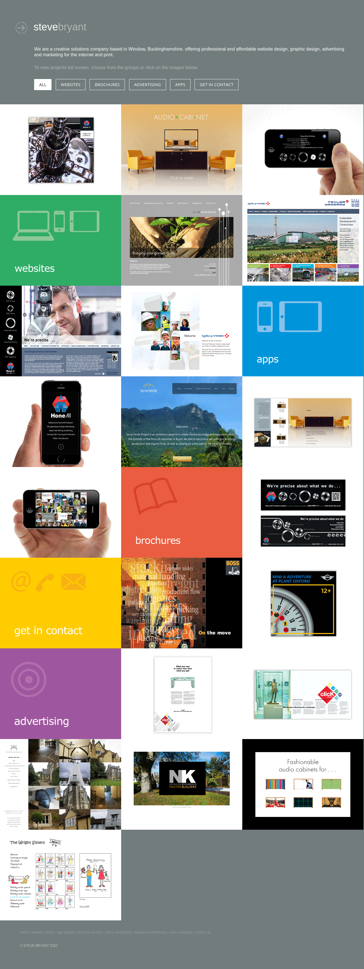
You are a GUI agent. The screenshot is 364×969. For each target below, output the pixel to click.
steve (60, 27)
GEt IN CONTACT (216, 84)
